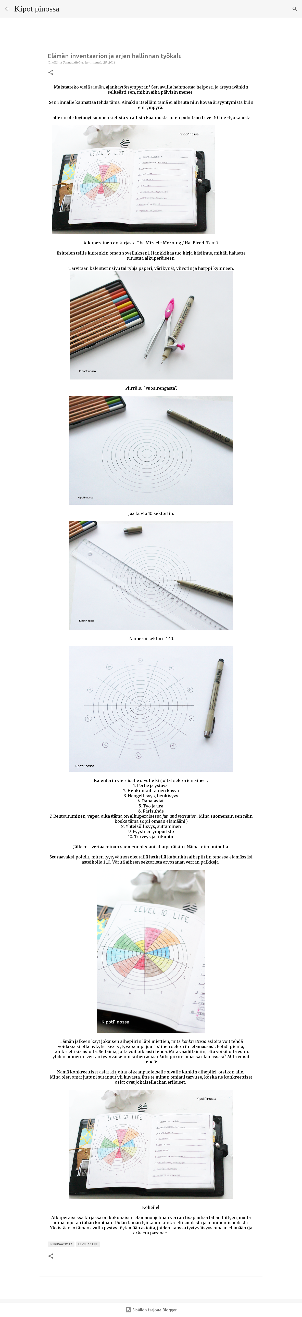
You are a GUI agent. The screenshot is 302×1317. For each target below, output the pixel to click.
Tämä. (212, 242)
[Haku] (67, 9)
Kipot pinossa (36, 8)
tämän (97, 87)
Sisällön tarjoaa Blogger (151, 1310)
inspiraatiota (61, 1244)
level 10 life (88, 1244)
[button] (51, 72)
